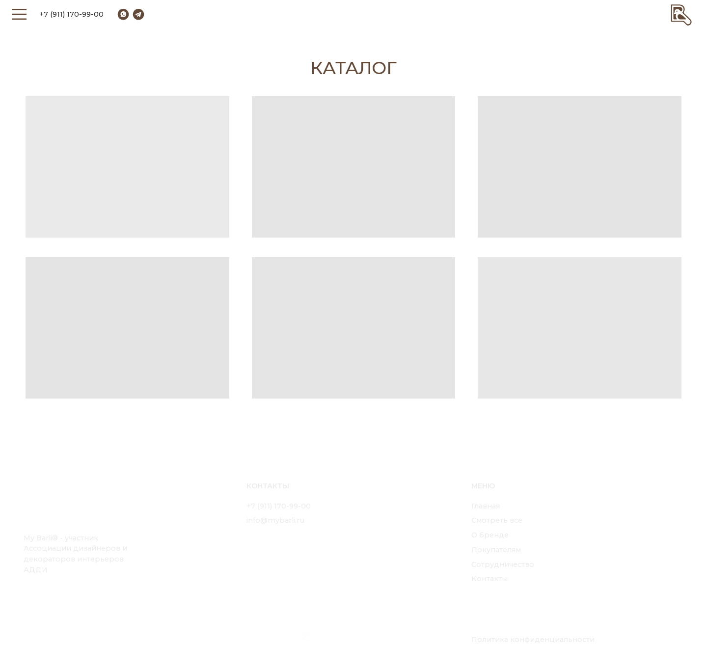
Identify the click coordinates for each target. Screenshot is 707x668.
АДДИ (36, 569)
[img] (681, 14)
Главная (485, 506)
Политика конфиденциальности (533, 639)
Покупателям (496, 549)
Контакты (489, 578)
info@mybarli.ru (275, 520)
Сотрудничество (502, 564)
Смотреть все (496, 520)
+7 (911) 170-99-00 (71, 14)
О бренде (490, 535)
